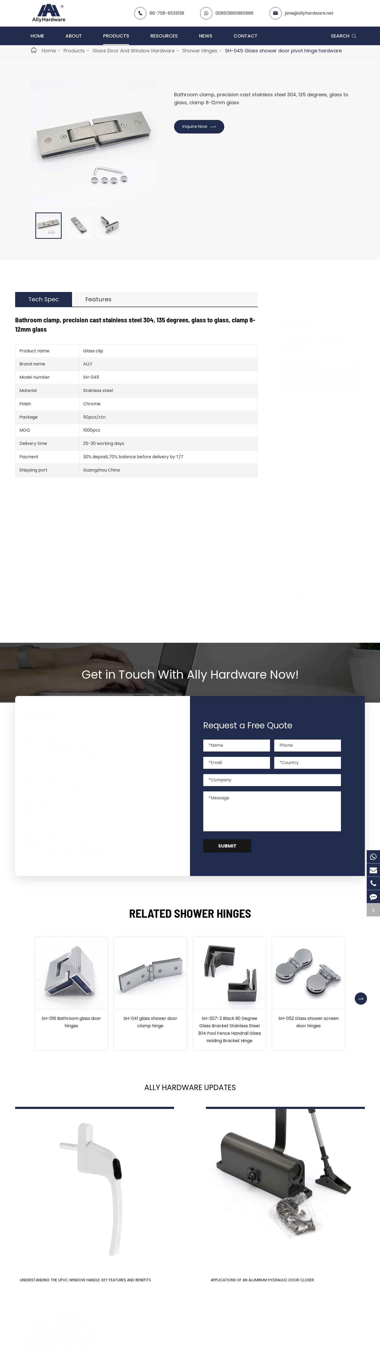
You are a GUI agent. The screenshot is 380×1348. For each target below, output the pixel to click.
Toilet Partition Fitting (315, 584)
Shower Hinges (199, 50)
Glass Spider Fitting (312, 555)
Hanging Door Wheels (315, 536)
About (73, 35)
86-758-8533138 (167, 13)
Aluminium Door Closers (317, 526)
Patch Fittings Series (314, 404)
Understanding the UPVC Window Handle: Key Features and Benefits (66, 1242)
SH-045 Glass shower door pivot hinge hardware (283, 50)
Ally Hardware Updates (190, 1090)
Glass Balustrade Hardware (320, 598)
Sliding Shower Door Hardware (313, 446)
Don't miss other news (187, 1294)
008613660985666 (235, 13)
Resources (164, 35)
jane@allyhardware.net (309, 13)
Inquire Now (202, 127)
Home (37, 35)
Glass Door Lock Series (316, 423)
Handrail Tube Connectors (320, 498)
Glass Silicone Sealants (316, 574)
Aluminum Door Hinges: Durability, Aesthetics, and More (302, 1242)
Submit (227, 845)
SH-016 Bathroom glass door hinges (71, 1022)
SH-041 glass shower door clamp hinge (150, 1022)
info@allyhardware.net (74, 754)
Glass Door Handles (313, 433)
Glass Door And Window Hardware (133, 50)
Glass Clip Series (310, 507)
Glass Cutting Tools (313, 565)
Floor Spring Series (312, 394)
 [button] (362, 993)
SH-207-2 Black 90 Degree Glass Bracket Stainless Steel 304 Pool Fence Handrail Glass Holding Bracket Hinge (229, 1029)
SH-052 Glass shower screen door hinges (308, 1022)
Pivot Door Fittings (312, 414)
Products (116, 35)
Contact (245, 35)
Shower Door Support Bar (319, 488)
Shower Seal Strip (311, 517)
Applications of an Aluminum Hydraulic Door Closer (187, 1238)
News (205, 35)
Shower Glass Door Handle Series (320, 464)
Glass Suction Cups (312, 545)
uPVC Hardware (306, 360)
